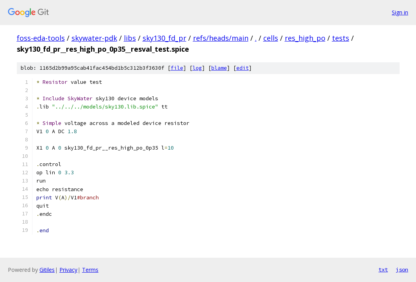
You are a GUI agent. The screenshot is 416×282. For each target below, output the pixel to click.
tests (340, 38)
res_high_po (305, 38)
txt (383, 269)
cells (270, 38)
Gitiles (47, 269)
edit (242, 68)
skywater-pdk (94, 38)
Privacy (68, 269)
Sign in (400, 12)
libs (130, 38)
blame (219, 68)
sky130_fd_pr (164, 38)
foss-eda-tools (41, 38)
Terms (90, 269)
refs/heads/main (220, 38)
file (177, 68)
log (197, 68)
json (402, 269)
